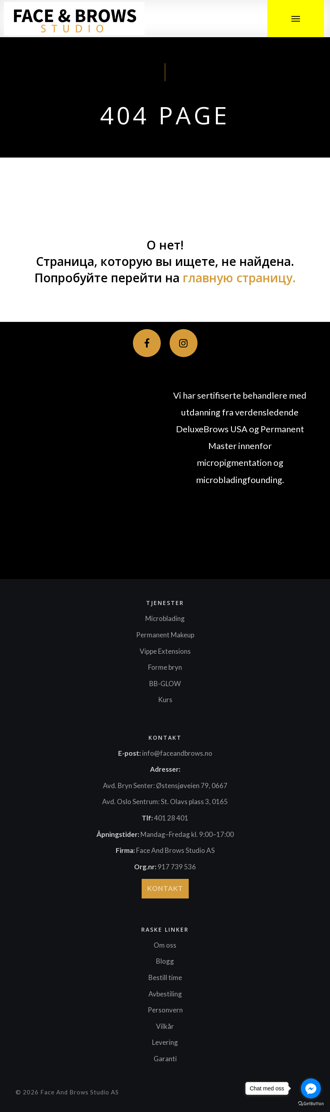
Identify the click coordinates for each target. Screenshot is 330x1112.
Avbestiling (165, 994)
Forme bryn (165, 667)
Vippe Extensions (165, 651)
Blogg (165, 961)
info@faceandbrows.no (177, 753)
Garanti (165, 1058)
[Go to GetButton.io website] (311, 1103)
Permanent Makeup (165, 635)
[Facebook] (147, 343)
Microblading (165, 618)
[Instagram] (184, 343)
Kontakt (165, 888)
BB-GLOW (165, 683)
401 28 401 (171, 818)
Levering (165, 1042)
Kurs (165, 699)
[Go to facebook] (311, 1088)
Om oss (165, 945)
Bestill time (165, 977)
